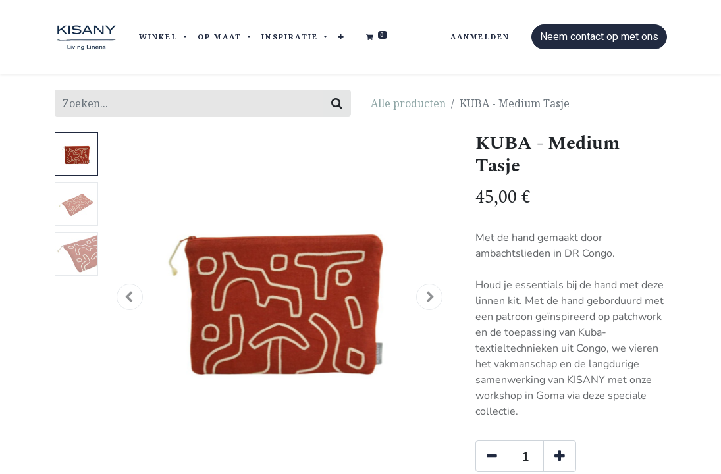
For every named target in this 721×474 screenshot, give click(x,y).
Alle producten (408, 103)
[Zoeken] (337, 103)
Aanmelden (480, 36)
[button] (341, 37)
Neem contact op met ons (599, 36)
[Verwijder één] (491, 456)
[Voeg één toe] (559, 456)
